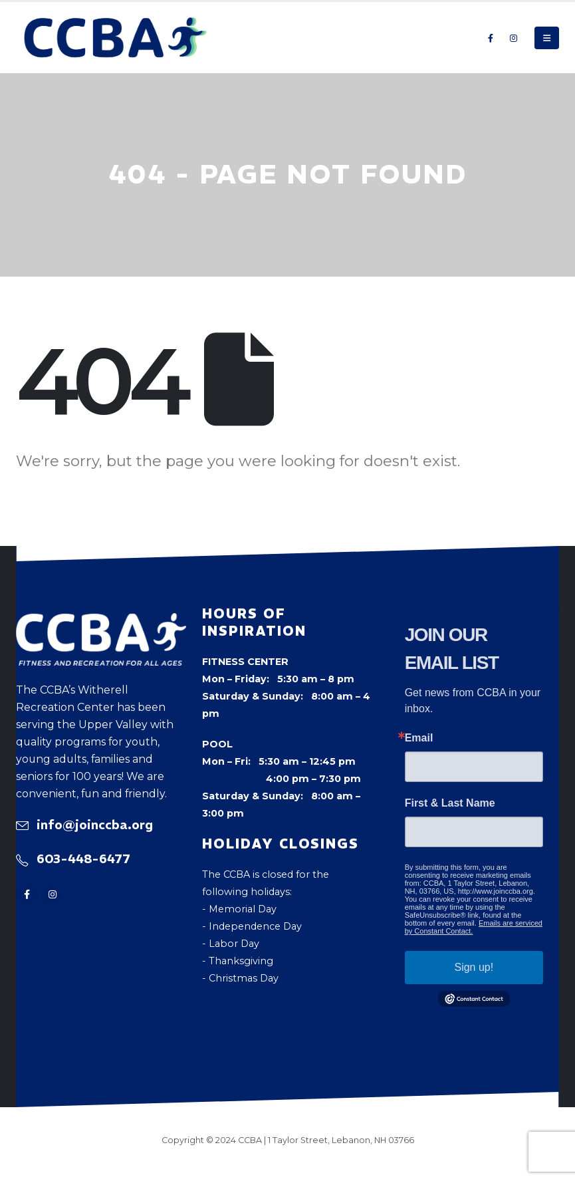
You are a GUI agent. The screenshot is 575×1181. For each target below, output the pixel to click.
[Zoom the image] (101, 622)
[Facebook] (490, 38)
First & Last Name (450, 803)
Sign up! (473, 967)
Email (419, 738)
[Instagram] (513, 38)
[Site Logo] (115, 37)
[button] (546, 38)
